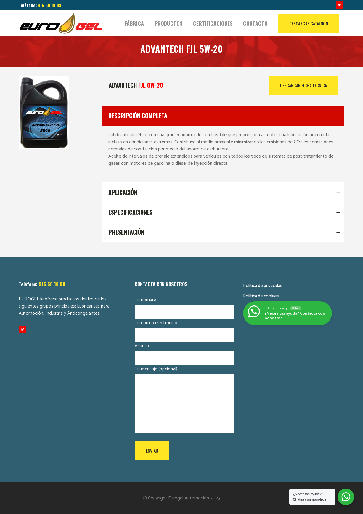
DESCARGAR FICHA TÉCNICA (303, 85)
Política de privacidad (262, 285)
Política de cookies (261, 296)
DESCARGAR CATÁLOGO (308, 23)
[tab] (223, 116)
